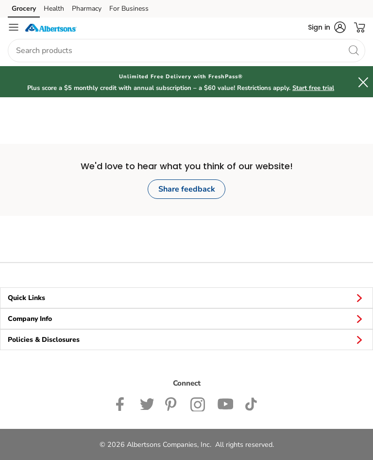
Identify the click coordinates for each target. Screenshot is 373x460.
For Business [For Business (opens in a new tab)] (129, 8)
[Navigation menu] (13, 27)
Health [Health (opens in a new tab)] (54, 8)
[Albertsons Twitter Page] (146, 403)
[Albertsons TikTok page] (251, 403)
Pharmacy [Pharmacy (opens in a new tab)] (87, 8)
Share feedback (186, 189)
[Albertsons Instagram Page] (198, 403)
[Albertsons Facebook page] (122, 403)
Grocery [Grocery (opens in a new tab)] (24, 8)
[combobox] (186, 50)
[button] (327, 27)
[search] (353, 50)
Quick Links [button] (186, 297)
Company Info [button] (186, 318)
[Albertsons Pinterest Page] (172, 403)
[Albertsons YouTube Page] (225, 403)
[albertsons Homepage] (51, 27)
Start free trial (313, 88)
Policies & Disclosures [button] (186, 339)
